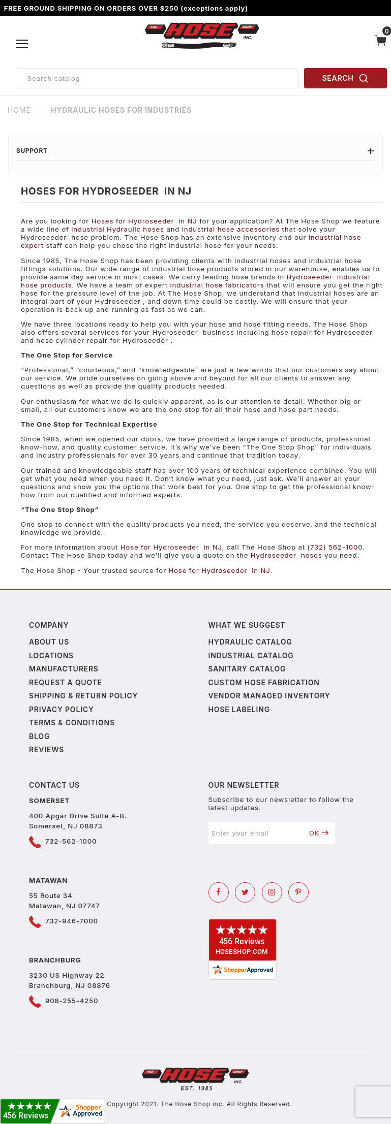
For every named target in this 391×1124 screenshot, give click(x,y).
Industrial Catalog (251, 655)
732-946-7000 (71, 921)
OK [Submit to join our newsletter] (319, 833)
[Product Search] (158, 78)
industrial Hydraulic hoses (117, 229)
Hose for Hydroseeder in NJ (171, 547)
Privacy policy (61, 709)
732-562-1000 (71, 841)
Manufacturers (64, 668)
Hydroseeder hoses (286, 555)
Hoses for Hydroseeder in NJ (144, 221)
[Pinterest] (298, 892)
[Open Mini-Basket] (381, 44)
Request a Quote (65, 682)
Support (195, 150)
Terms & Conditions (72, 722)
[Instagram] (272, 892)
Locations (51, 655)
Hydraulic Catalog (250, 641)
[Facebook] (218, 892)
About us (49, 641)
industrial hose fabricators (217, 285)
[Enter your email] (255, 833)
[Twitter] (245, 892)
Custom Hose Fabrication (264, 682)
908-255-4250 (71, 1001)
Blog (39, 736)
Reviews (46, 749)
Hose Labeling (239, 709)
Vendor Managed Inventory (269, 695)
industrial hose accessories (231, 229)
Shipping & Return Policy (83, 695)
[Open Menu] (23, 44)
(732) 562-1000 (335, 547)
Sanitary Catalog (247, 668)
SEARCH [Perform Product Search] (345, 78)
